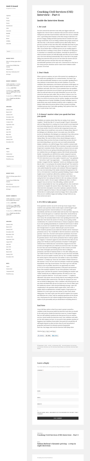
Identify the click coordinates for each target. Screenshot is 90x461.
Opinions (8, 15)
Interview (8, 31)
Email (39, 397)
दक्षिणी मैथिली (13, 88)
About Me (8, 43)
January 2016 (9, 139)
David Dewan (60, 347)
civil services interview (42, 347)
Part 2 (48, 331)
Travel (7, 36)
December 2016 (10, 117)
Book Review (9, 25)
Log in (7, 151)
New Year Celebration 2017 (12, 72)
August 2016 (9, 127)
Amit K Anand (12, 6)
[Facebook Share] (40, 335)
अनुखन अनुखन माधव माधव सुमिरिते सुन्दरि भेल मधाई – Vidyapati (13, 92)
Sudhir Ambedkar (10, 84)
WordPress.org (10, 159)
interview (73, 347)
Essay (7, 18)
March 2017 (9, 112)
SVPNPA (8, 41)
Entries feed (9, 154)
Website (39, 404)
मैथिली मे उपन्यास (17, 96)
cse (49, 347)
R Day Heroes (9, 69)
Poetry (8, 23)
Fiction (8, 20)
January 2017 (9, 114)
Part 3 (54, 331)
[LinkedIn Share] (55, 335)
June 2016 (8, 132)
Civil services (73, 345)
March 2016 (9, 137)
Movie (7, 38)
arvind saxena (66, 345)
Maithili (8, 33)
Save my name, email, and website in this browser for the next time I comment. (57, 413)
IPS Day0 (8, 74)
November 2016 (10, 119)
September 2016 (10, 124)
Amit (50, 345)
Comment (40, 370)
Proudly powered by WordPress (45, 457)
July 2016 (8, 129)
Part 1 (44, 331)
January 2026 (9, 109)
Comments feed (10, 156)
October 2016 (9, 122)
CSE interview (53, 347)
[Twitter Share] (48, 335)
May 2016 (8, 134)
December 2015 (10, 142)
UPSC (7, 28)
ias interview (67, 347)
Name (38, 391)
